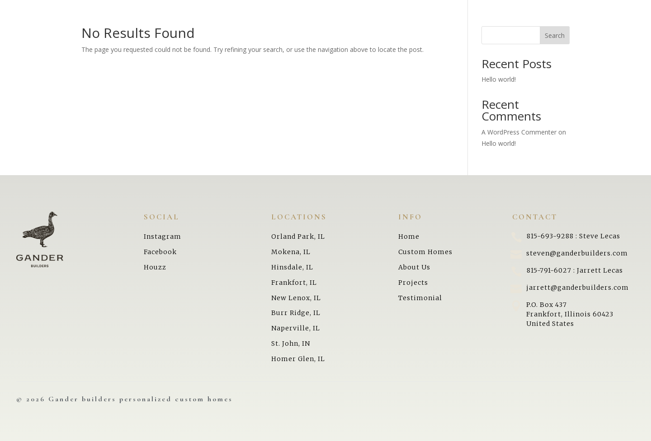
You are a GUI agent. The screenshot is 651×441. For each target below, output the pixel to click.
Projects (35, 51)
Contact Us (41, 144)
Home (29, 33)
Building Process (53, 70)
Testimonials (45, 126)
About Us (37, 89)
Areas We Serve (49, 107)
